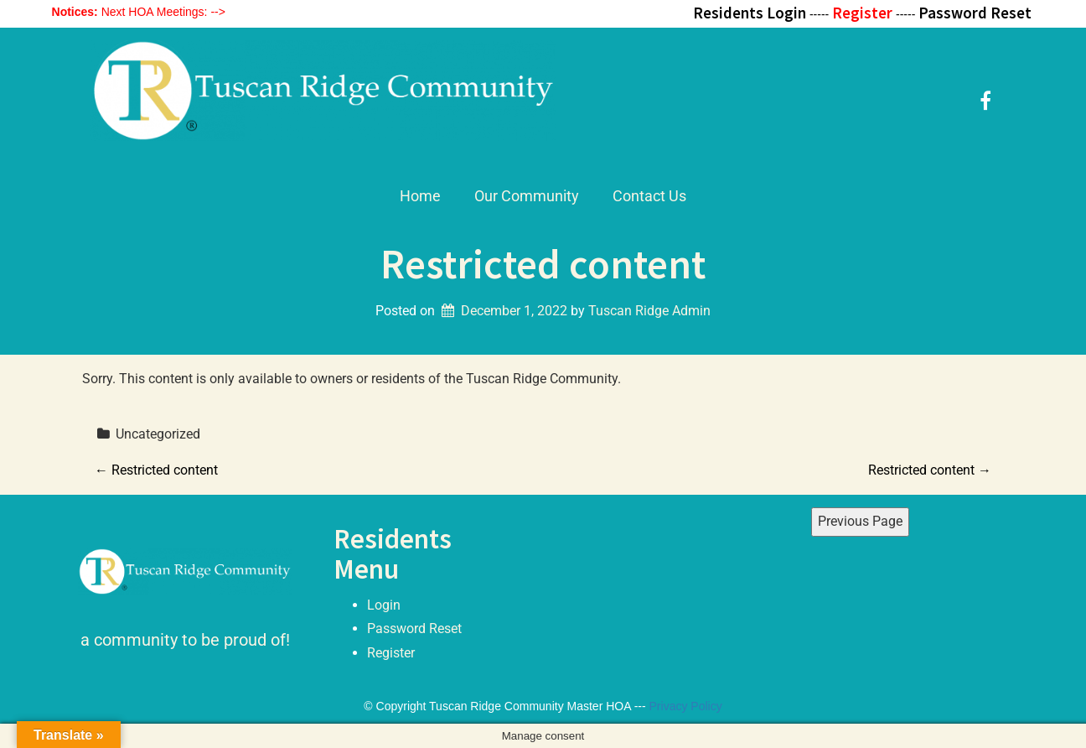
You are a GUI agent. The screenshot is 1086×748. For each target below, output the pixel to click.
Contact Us (649, 196)
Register (391, 653)
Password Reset (414, 628)
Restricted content (156, 470)
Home (420, 196)
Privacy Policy (685, 706)
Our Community (526, 196)
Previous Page (860, 521)
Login (384, 605)
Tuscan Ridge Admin (649, 311)
